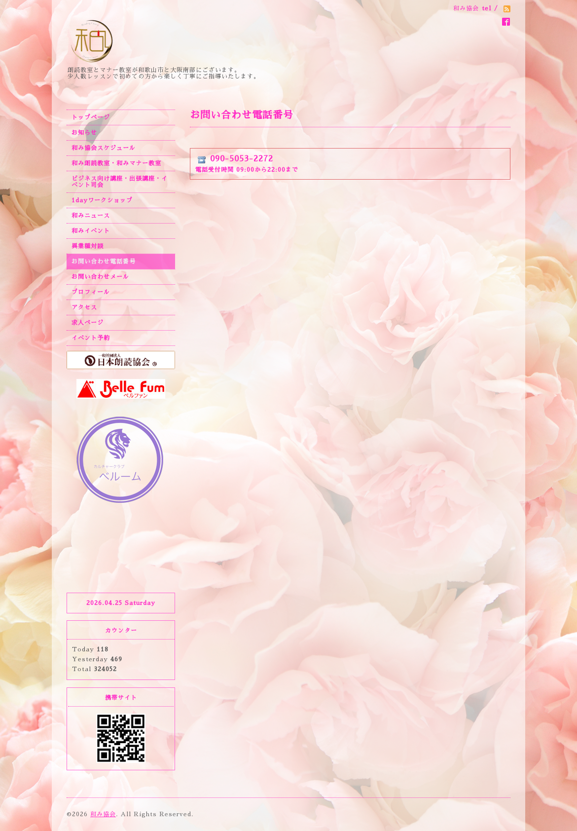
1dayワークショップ (102, 200)
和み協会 (103, 814)
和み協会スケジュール (104, 148)
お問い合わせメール (100, 277)
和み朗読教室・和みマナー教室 (116, 163)
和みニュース (91, 216)
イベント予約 (91, 338)
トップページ (91, 117)
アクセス (84, 307)
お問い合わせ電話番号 (104, 261)
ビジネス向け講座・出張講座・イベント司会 (120, 182)
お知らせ (84, 133)
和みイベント (91, 231)
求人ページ (88, 323)
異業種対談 (88, 246)
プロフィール (91, 292)
